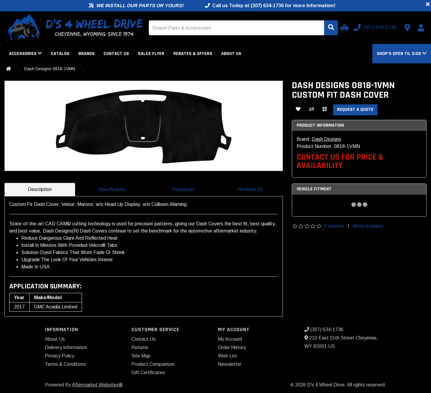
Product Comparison (152, 364)
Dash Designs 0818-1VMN (49, 68)
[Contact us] (407, 27)
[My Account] (420, 27)
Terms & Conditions (65, 364)
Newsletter (230, 364)
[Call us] (375, 27)
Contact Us (116, 54)
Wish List (227, 355)
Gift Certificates (148, 372)
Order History (232, 347)
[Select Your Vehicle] (343, 27)
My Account (230, 339)
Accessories (25, 54)
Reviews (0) (250, 189)
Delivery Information (66, 347)
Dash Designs (326, 139)
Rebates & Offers (192, 54)
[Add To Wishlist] (298, 109)
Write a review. (368, 226)
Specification (111, 189)
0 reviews (334, 226)
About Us (231, 54)
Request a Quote (355, 109)
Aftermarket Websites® (97, 384)
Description (40, 189)
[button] (401, 53)
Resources (183, 189)
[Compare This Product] (311, 109)
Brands (86, 54)
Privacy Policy (59, 355)
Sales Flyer (151, 54)
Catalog (60, 54)
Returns (139, 347)
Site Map (141, 355)
